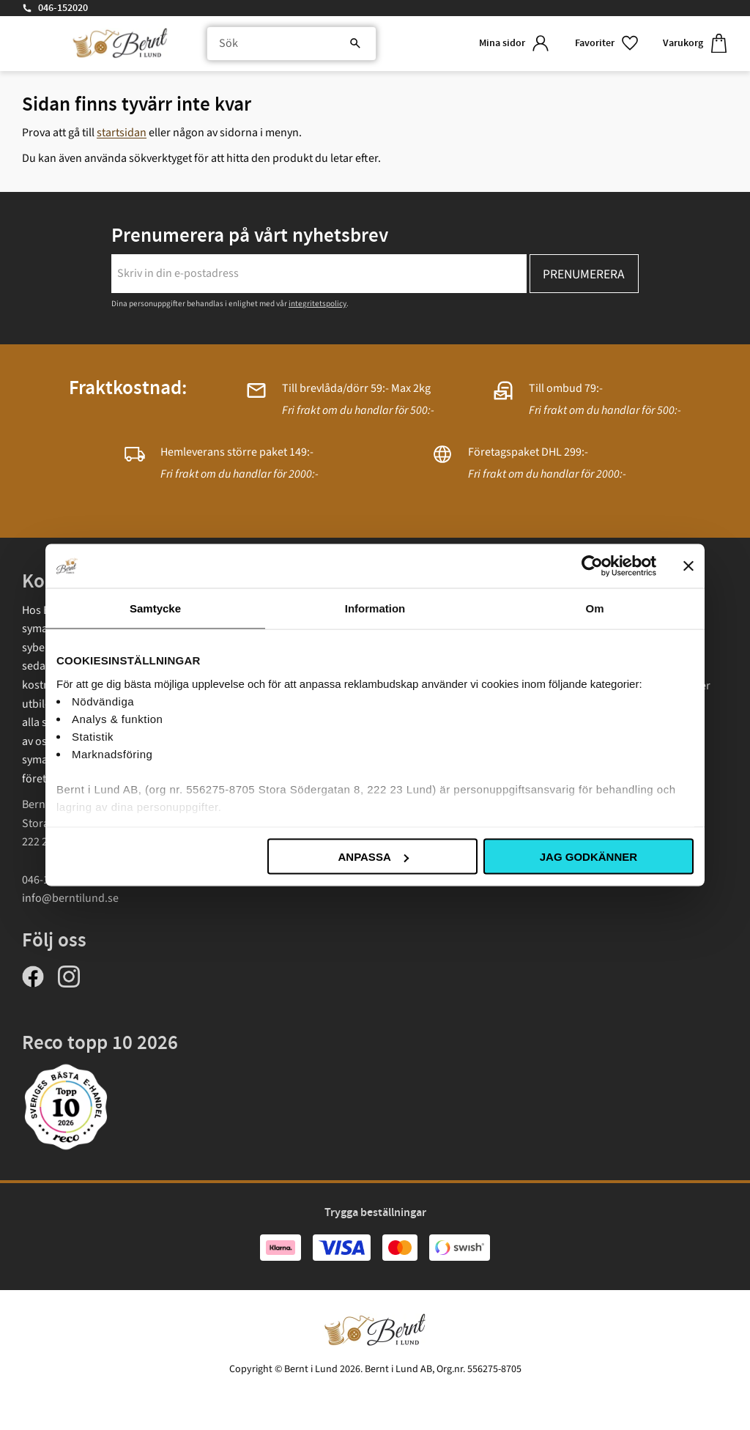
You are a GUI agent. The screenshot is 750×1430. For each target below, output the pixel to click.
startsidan (121, 133)
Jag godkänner (588, 857)
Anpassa (373, 857)
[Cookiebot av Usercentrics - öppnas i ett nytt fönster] (592, 566)
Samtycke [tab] (155, 608)
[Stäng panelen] (688, 566)
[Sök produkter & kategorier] (291, 44)
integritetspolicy (317, 303)
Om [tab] (594, 608)
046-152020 (63, 8)
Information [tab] (375, 608)
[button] (607, 43)
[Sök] (354, 44)
